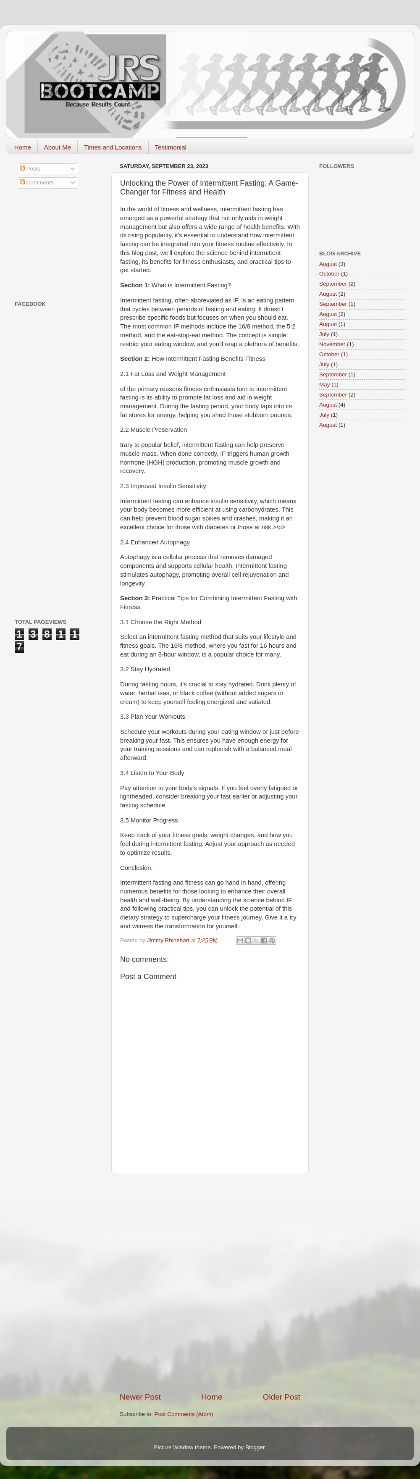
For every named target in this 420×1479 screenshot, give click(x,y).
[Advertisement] (97, 1282)
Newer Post (140, 1396)
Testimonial (170, 147)
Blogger (255, 1447)
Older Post (281, 1396)
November (332, 344)
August (328, 264)
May (324, 384)
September (333, 284)
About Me (57, 147)
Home (22, 147)
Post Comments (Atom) (184, 1414)
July (324, 334)
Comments (37, 182)
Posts (30, 169)
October (329, 274)
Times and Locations (113, 147)
